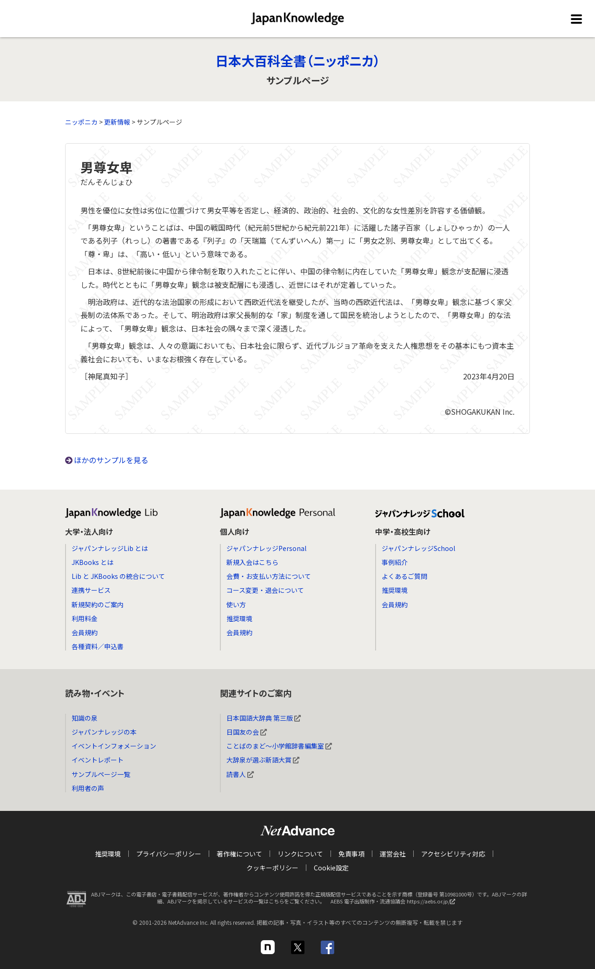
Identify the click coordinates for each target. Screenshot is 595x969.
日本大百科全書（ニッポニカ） (297, 60)
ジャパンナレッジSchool (418, 548)
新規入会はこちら (252, 562)
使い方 (236, 604)
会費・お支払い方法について (268, 576)
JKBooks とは (92, 562)
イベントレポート (98, 759)
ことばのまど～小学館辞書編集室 (279, 745)
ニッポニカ (81, 121)
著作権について (239, 853)
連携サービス (91, 590)
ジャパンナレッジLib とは (110, 548)
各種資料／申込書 (98, 646)
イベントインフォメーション (114, 745)
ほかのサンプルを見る (111, 459)
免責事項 (351, 853)
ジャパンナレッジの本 (104, 732)
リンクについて (300, 853)
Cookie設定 (331, 867)
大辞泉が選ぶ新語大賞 (262, 759)
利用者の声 (88, 788)
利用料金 (85, 618)
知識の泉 (85, 718)
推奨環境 (239, 618)
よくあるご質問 (404, 576)
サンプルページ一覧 (101, 774)
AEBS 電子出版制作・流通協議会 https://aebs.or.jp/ (395, 903)
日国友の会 (246, 732)
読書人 (240, 774)
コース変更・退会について (265, 590)
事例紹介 (395, 562)
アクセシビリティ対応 (453, 853)
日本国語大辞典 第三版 (263, 718)
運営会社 (393, 853)
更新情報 (117, 121)
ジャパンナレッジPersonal (266, 548)
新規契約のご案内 (98, 604)
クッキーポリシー (272, 867)
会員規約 (85, 632)
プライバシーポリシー (168, 853)
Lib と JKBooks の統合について (118, 576)
